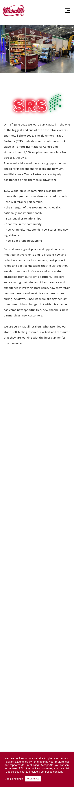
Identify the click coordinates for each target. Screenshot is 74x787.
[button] (67, 10)
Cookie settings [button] (14, 778)
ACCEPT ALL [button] (33, 779)
